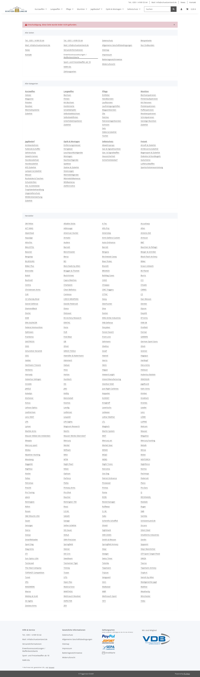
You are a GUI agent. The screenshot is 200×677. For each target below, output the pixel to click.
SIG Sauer (68, 530)
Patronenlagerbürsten (111, 121)
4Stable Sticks (69, 223)
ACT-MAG (29, 228)
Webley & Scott (31, 596)
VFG (26, 582)
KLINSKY (105, 398)
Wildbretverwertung (33, 197)
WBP (104, 591)
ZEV (65, 605)
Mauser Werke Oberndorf (75, 436)
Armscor (144, 237)
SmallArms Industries (150, 535)
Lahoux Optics (31, 407)
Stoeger (105, 553)
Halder (28, 360)
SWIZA (143, 558)
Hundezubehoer (32, 160)
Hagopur (144, 355)
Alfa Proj (105, 228)
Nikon (66, 469)
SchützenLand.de (148, 520)
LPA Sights (68, 421)
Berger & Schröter (148, 252)
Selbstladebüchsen (72, 113)
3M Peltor (29, 223)
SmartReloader (31, 539)
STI (26, 553)
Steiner (67, 549)
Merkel (67, 445)
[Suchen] (157, 9)
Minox (143, 450)
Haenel (105, 355)
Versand (51, 667)
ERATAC (67, 322)
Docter (28, 313)
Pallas (27, 478)
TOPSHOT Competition (34, 572)
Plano (143, 483)
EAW (27, 318)
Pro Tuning (29, 492)
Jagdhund (145, 384)
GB (65, 341)
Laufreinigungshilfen (111, 106)
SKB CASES (106, 535)
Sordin (143, 539)
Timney (67, 568)
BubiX (27, 275)
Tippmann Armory (148, 568)
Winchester (145, 596)
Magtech (106, 426)
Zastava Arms (31, 605)
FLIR (65, 332)
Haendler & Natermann (74, 355)
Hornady (28, 374)
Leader (144, 407)
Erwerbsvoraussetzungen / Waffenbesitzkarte (75, 56)
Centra (28, 285)
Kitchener (29, 398)
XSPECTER (68, 601)
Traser (66, 572)
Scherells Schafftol (110, 520)
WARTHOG (68, 591)
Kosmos (67, 403)
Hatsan (67, 365)
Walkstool (106, 586)
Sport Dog (29, 544)
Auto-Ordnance (108, 242)
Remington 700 (70, 502)
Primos (105, 487)
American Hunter (71, 233)
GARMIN (144, 337)
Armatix (67, 237)
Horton (67, 374)
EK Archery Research (72, 318)
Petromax (29, 483)
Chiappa (105, 285)
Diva (104, 308)
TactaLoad (29, 563)
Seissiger (29, 525)
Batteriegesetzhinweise (112, 59)
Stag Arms (29, 549)
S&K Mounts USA (32, 516)
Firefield (144, 327)
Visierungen (69, 171)
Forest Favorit (108, 332)
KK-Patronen (146, 102)
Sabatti (67, 516)
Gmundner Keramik (33, 351)
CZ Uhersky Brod (32, 299)
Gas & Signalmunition (111, 149)
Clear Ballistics (70, 289)
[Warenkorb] (191, 9)
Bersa (66, 256)
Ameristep (106, 233)
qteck (27, 497)
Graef (104, 351)
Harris (104, 360)
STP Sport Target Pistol (150, 553)
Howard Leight (108, 374)
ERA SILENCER (31, 322)
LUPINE (144, 421)
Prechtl (28, 487)
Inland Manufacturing (111, 379)
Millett (105, 450)
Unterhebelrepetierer (73, 121)
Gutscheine (145, 160)
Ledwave (106, 412)
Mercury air (107, 440)
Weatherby (145, 591)
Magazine (29, 99)
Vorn (104, 582)
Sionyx (28, 535)
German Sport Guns (149, 341)
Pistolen (28, 102)
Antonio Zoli (146, 233)
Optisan (67, 473)
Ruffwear (106, 506)
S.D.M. (66, 511)
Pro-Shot (67, 492)
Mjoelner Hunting (32, 454)
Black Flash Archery (149, 256)
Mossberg (29, 459)
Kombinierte (69, 106)
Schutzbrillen (30, 182)
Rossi (66, 506)
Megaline (145, 436)
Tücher (105, 135)
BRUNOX (106, 270)
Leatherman (30, 412)
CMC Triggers (108, 289)
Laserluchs (106, 407)
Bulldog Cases (108, 275)
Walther (144, 586)
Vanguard (106, 577)
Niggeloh (29, 464)
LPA (26, 421)
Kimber (144, 393)
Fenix (66, 327)
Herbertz (29, 370)
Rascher (67, 497)
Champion (68, 285)
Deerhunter (107, 303)
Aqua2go (29, 237)
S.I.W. (104, 511)
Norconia (106, 469)
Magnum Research (72, 426)
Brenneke (29, 270)
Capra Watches (70, 280)
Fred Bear (68, 337)
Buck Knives (69, 275)
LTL (103, 421)
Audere (67, 242)
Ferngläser (68, 149)
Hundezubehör (31, 163)
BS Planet (145, 270)
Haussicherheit (108, 156)
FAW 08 (144, 322)
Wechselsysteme (32, 110)
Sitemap (105, 50)
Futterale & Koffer (32, 149)
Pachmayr (145, 473)
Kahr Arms (145, 388)
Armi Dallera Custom (111, 237)
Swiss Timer (107, 558)
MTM (66, 459)
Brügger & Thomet (71, 270)
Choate (144, 285)
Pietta (66, 483)
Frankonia (29, 337)
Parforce (67, 478)
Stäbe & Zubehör (109, 132)
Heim (104, 365)
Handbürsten (108, 99)
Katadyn (28, 393)
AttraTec (28, 242)
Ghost (66, 346)
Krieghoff (106, 403)
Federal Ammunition (34, 327)
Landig (66, 407)
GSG (27, 355)
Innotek (28, 384)
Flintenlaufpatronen (149, 99)
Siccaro (144, 525)
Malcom (144, 426)
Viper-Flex (68, 582)
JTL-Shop (187, 674)
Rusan (27, 511)
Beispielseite (146, 40)
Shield (105, 525)
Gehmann (106, 341)
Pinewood (106, 483)
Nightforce (145, 464)
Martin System (108, 431)
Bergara (105, 252)
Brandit (105, 266)
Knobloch (145, 398)
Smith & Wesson (109, 539)
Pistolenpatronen (148, 106)
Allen (143, 228)
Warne (28, 591)
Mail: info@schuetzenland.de (164, 2)
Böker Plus (29, 266)
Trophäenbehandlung (34, 189)
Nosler (28, 473)
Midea (27, 450)
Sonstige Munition (148, 121)
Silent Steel (145, 530)
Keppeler (106, 393)
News (183, 2)
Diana (66, 308)
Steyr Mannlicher (148, 549)
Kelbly (66, 393)
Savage (67, 520)
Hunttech (68, 379)
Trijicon (105, 572)
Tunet (27, 577)
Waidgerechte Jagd (149, 582)
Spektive (67, 163)
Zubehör (28, 113)
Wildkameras (69, 182)
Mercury (67, 440)
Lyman (28, 426)
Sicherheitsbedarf (109, 160)
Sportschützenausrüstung (152, 167)
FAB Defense (107, 322)
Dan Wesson (146, 299)
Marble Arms (30, 431)
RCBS (104, 497)
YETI (104, 601)
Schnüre (105, 124)
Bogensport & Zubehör (150, 152)
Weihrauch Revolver (72, 596)
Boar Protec (107, 261)
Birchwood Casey (109, 256)
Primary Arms (69, 487)
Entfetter (106, 95)
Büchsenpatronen (148, 95)
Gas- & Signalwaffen (110, 152)
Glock (143, 346)
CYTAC (105, 294)
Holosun (144, 370)
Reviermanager (108, 502)
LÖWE (143, 417)
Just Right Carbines (110, 388)
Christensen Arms (32, 289)
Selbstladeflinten (71, 117)
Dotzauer (67, 313)
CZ (142, 294)
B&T (142, 242)
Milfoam (67, 450)
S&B (142, 511)
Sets (104, 128)
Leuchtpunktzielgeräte (73, 152)
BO (65, 261)
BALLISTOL (29, 247)
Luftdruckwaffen (148, 163)
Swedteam (68, 558)
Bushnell (29, 280)
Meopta (28, 440)
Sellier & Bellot (70, 525)
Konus (27, 403)
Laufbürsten (107, 102)
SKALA (66, 535)
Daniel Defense (31, 303)
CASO (104, 280)
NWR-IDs (67, 67)
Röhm (27, 506)
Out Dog (105, 473)
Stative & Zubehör (71, 167)
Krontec (144, 403)
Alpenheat (29, 233)
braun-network (147, 266)
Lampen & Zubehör (33, 171)
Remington (29, 502)
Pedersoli (145, 478)
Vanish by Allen (147, 577)
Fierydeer (106, 327)
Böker (143, 261)
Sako (104, 516)
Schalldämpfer (70, 110)
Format (144, 332)
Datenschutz (107, 40)
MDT (104, 436)
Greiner (144, 351)
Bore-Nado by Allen (72, 266)
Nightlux (28, 469)
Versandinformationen (73, 50)
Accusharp (145, 223)
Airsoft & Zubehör (148, 145)
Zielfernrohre (69, 186)
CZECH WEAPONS (71, 299)
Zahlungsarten (70, 71)
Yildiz (143, 601)
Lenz (143, 412)
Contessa (67, 294)
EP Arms (144, 318)
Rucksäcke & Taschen (34, 178)
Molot (143, 454)
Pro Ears (144, 487)
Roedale (144, 502)
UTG (65, 577)
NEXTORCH (145, 459)
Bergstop (29, 256)
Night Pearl (68, 464)
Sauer (27, 520)
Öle (103, 113)
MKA (66, 454)
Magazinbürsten (109, 110)
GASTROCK (29, 341)
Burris (143, 275)
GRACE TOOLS (70, 351)
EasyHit (144, 313)
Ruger (143, 506)
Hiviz (66, 370)
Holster (28, 95)
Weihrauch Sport (109, 596)
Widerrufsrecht (108, 64)
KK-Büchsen (69, 102)
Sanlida (144, 516)
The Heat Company (33, 568)
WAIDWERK (30, 586)
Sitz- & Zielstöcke (32, 186)
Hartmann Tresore (33, 365)
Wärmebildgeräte (71, 174)
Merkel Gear (107, 445)
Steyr (104, 549)
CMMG (143, 289)
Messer (28, 174)
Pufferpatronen (147, 110)
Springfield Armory (110, 544)
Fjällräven (29, 332)
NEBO (104, 459)
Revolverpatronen (148, 113)
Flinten (67, 99)
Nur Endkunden (147, 45)
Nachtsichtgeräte (71, 160)
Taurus (144, 563)
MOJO (104, 454)
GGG (27, 346)
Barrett (105, 247)
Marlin (66, 431)
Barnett (67, 247)
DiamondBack (31, 308)
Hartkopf (144, 360)
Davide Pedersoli (71, 303)
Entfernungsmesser (72, 145)
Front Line (106, 337)
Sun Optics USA (31, 558)
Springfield (68, 544)
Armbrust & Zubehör (149, 149)
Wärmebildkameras (72, 178)
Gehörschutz (30, 152)
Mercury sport (31, 445)
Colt (26, 294)
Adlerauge (68, 228)
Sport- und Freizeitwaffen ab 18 (77, 62)
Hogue (105, 370)
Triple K (144, 572)
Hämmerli (68, 360)
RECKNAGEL (146, 497)
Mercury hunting (148, 440)
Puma (104, 492)
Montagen (68, 156)
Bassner (28, 252)
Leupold (67, 417)
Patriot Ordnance (109, 478)
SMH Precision (70, 539)
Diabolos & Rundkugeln (151, 156)
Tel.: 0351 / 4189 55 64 (137, 2)
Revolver (28, 106)
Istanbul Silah (108, 384)
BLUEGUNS (29, 261)
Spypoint (144, 544)
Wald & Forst (69, 586)
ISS (65, 384)
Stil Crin (67, 553)
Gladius (105, 346)
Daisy (104, 299)
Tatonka (105, 563)
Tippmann (106, 568)
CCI (142, 280)
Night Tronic (107, 464)
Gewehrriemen (31, 156)
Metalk (143, 445)
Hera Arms (145, 365)
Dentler (144, 303)
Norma (144, 469)
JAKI (65, 388)
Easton (105, 313)
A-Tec (104, 223)
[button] (181, 9)
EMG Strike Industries (111, 318)
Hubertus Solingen (33, 379)
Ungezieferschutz (32, 193)
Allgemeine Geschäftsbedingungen (117, 45)
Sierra (27, 530)
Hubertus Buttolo (148, 374)
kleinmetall (68, 398)
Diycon (143, 308)
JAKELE (28, 388)
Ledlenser (68, 412)
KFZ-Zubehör (30, 167)
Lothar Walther (108, 417)
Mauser (144, 431)
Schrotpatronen (147, 117)
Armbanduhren (31, 145)
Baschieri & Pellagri (149, 247)
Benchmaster (69, 252)
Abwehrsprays (108, 145)
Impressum (107, 54)
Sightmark (106, 530)
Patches (105, 117)
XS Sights (29, 601)
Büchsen (67, 95)
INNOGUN (145, 379)
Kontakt (192, 2)
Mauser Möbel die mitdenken (37, 436)
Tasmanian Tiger (71, 563)
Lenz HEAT (29, 417)
